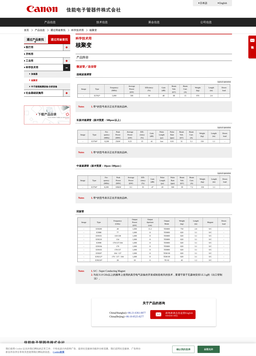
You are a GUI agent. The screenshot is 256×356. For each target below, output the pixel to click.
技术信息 (102, 22)
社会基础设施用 (34, 93)
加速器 (34, 74)
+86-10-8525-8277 (134, 316)
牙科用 (29, 54)
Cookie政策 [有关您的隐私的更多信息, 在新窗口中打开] (58, 353)
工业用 (29, 60)
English (223, 3)
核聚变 (34, 80)
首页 (26, 30)
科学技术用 (77, 30)
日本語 (203, 3)
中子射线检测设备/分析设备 (44, 86)
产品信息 (50, 22)
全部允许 (208, 351)
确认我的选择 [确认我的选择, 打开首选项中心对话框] (183, 351)
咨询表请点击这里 (179, 314)
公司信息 (206, 22)
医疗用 (29, 47)
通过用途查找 (57, 30)
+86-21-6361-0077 (136, 313)
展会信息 (154, 22)
